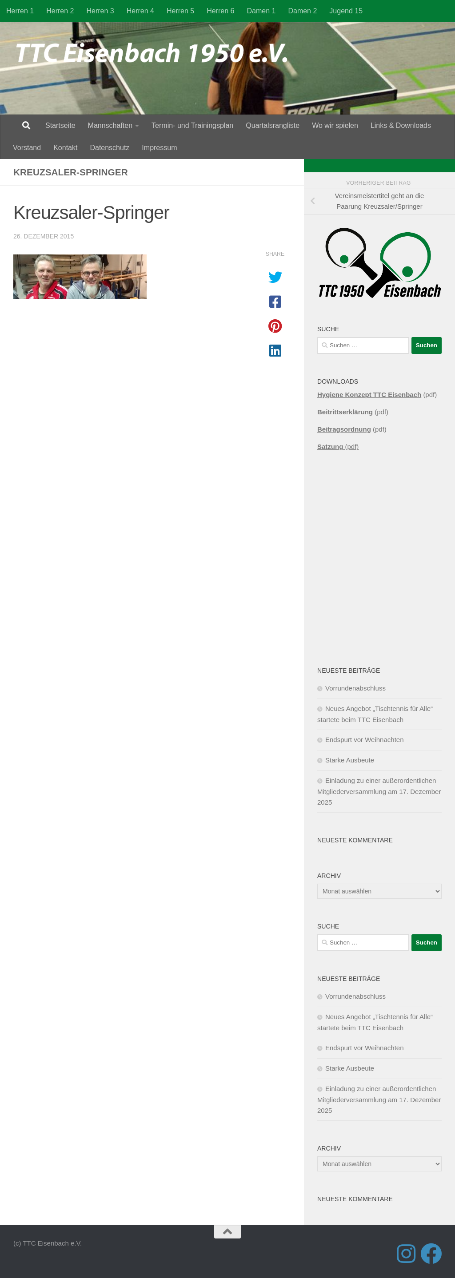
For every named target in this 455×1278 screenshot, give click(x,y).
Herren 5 (180, 11)
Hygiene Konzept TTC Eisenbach (369, 394)
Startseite (60, 125)
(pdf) (352, 412)
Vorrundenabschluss (355, 688)
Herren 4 (140, 11)
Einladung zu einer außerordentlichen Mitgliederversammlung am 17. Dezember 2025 (379, 791)
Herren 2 (60, 11)
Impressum (159, 147)
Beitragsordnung (344, 429)
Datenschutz (109, 147)
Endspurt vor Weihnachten (364, 739)
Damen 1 (261, 11)
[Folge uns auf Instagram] (406, 1253)
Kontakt (65, 147)
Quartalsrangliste (272, 125)
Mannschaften (110, 125)
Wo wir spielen (335, 125)
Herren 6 (220, 11)
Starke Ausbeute (349, 760)
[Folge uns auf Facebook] (431, 1253)
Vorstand (27, 147)
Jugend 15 (346, 11)
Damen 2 (302, 11)
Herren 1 (20, 11)
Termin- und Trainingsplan (192, 125)
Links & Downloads (401, 125)
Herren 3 (100, 11)
